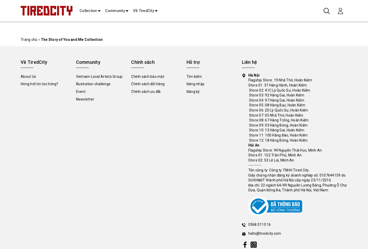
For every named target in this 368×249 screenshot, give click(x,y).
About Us (28, 76)
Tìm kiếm (194, 76)
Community (115, 10)
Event (80, 92)
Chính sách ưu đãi (146, 92)
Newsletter (85, 99)
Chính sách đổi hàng (148, 84)
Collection (88, 10)
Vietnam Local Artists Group (99, 76)
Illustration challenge (93, 84)
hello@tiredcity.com (264, 233)
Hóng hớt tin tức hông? (39, 84)
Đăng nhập (195, 84)
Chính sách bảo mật (147, 76)
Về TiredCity (143, 10)
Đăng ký (193, 92)
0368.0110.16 (259, 224)
